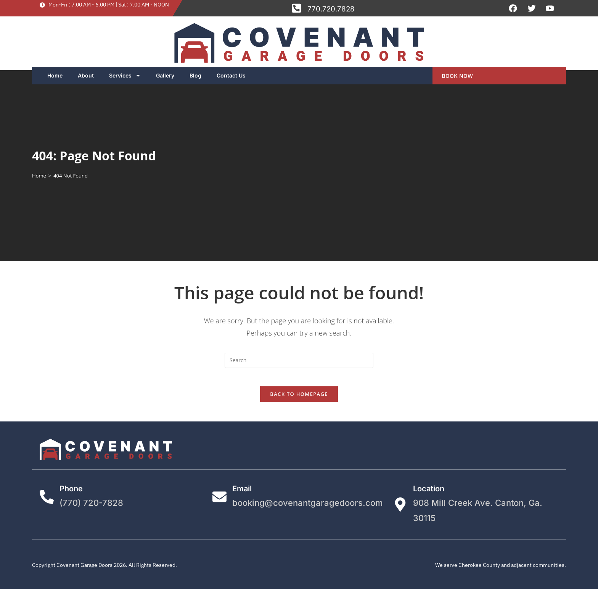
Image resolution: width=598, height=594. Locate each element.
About (86, 75)
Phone (76, 493)
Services (125, 75)
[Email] (221, 502)
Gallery (165, 75)
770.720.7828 (339, 9)
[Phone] (49, 502)
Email (247, 493)
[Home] (39, 175)
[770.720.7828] (297, 9)
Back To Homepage (299, 398)
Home (55, 75)
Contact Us (231, 75)
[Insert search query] (299, 360)
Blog (195, 75)
